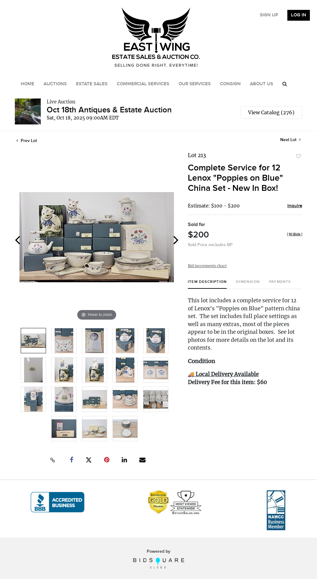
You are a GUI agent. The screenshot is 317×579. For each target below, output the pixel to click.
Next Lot (290, 139)
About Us (261, 84)
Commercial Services (143, 84)
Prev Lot (26, 140)
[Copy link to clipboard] (53, 460)
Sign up (269, 15)
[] (294, 234)
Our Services (195, 84)
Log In (298, 15)
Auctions (55, 84)
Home (27, 84)
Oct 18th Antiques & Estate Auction (109, 110)
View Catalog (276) (271, 112)
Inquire (294, 206)
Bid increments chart (207, 265)
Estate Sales (92, 84)
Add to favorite (298, 156)
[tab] (207, 284)
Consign (230, 84)
